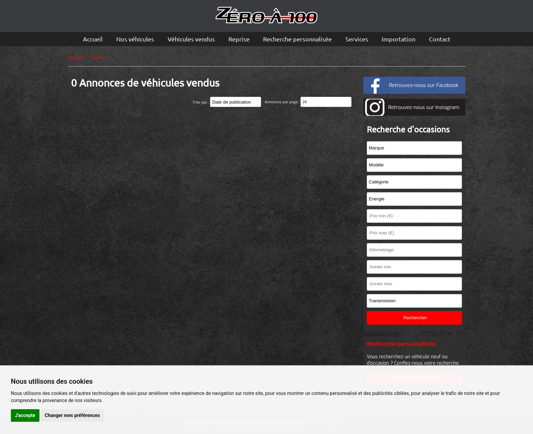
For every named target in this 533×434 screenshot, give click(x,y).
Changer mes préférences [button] (72, 415)
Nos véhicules (135, 38)
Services (356, 38)
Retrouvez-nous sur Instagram (423, 107)
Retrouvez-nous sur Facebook (423, 85)
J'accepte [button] (25, 415)
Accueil (93, 38)
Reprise (239, 38)
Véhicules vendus (191, 38)
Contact (439, 38)
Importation (398, 38)
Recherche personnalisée (297, 38)
